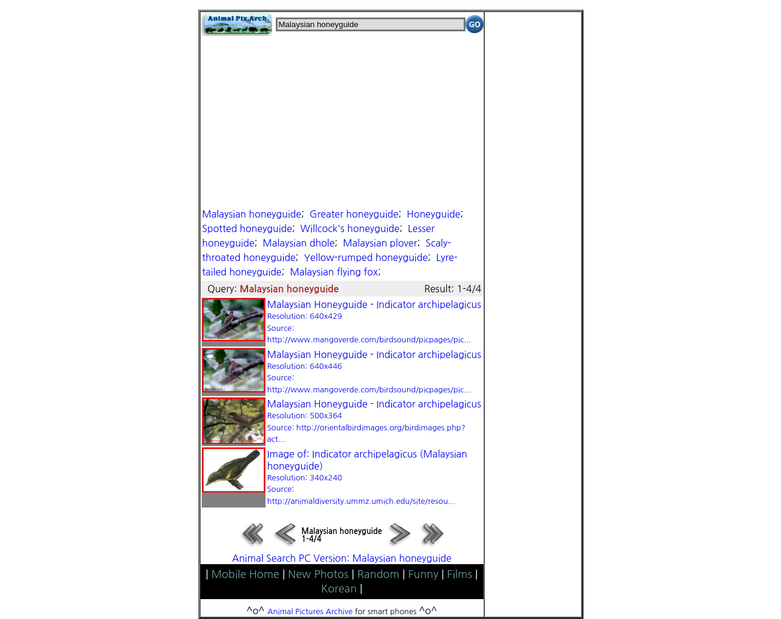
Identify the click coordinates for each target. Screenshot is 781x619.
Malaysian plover (380, 243)
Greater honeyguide (354, 214)
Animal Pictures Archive (310, 611)
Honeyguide (434, 214)
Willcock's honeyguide (350, 228)
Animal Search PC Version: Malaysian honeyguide (341, 558)
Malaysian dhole (298, 243)
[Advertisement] (342, 120)
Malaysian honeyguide (252, 214)
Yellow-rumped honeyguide (366, 257)
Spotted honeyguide (247, 228)
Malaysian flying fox (334, 272)
